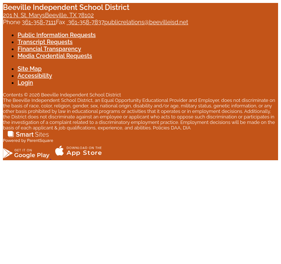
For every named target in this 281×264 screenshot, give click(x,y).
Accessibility (35, 75)
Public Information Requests (57, 35)
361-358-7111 (39, 22)
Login (25, 82)
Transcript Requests (45, 41)
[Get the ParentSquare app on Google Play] (27, 157)
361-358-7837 (85, 22)
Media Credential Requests (55, 55)
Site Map (30, 68)
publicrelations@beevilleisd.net (146, 22)
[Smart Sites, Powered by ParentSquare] (28, 141)
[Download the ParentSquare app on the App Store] (78, 157)
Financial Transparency (49, 48)
